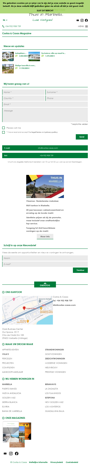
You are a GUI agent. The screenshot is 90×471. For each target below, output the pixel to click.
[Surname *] (66, 92)
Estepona (50, 397)
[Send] (82, 137)
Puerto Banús (9, 388)
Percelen (7, 358)
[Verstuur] (80, 270)
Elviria (5, 406)
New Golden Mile (54, 402)
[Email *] (45, 104)
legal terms (36, 132)
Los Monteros (52, 406)
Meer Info (45, 236)
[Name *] (23, 92)
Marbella (7, 384)
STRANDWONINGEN (54, 349)
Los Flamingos (53, 393)
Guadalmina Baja (54, 411)
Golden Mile (9, 397)
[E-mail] (45, 264)
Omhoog (45, 284)
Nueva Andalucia (11, 393)
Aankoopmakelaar (12, 372)
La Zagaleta (51, 388)
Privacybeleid (56, 462)
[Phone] (66, 98)
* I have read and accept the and (32, 132)
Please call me (14, 127)
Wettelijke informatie (38, 462)
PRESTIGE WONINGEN (55, 372)
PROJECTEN (8, 363)
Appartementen (10, 349)
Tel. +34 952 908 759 (62, 300)
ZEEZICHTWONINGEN (55, 358)
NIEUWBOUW (51, 367)
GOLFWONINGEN (53, 354)
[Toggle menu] (79, 26)
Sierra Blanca (9, 402)
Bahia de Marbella (12, 411)
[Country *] (23, 98)
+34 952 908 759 (11, 26)
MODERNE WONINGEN (56, 363)
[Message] (45, 115)
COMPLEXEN (8, 367)
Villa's (5, 354)
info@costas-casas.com (64, 305)
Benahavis (50, 384)
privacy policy (51, 132)
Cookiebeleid (72, 462)
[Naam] (45, 258)
